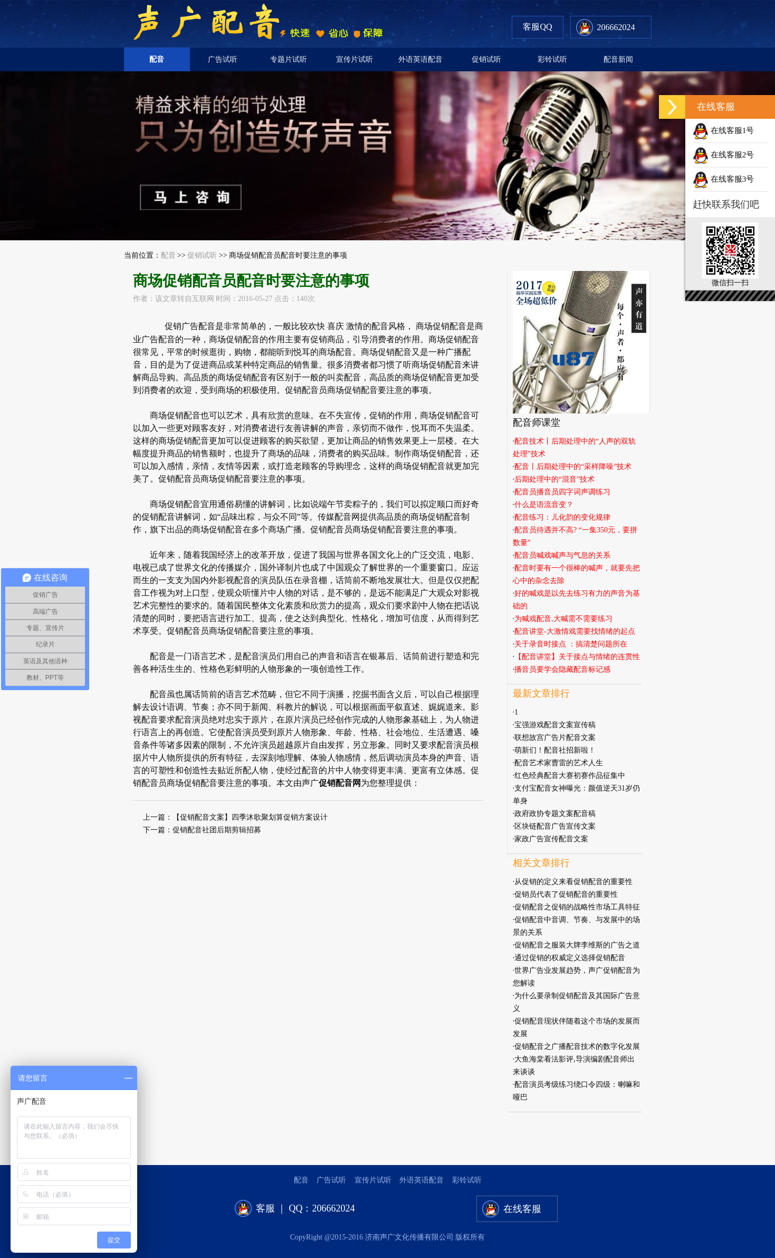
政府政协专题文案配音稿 (555, 814)
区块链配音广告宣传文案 (555, 826)
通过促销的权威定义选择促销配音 (569, 958)
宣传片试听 (354, 59)
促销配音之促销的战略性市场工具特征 (577, 907)
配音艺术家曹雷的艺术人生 (558, 763)
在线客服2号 (723, 155)
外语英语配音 (420, 59)
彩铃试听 (552, 59)
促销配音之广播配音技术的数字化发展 (577, 1046)
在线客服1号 (723, 130)
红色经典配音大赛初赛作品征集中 (569, 776)
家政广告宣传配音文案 (551, 839)
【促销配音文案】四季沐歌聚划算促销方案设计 (250, 817)
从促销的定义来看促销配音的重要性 (573, 882)
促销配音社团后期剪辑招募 (217, 830)
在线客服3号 (723, 179)
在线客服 (522, 1209)
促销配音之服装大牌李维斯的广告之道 (577, 945)
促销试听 (486, 59)
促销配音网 (340, 782)
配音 (156, 59)
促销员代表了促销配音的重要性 (566, 894)
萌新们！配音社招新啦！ (555, 750)
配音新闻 (618, 59)
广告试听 (222, 59)
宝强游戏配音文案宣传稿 (555, 725)
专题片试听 (288, 59)
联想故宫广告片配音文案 (555, 737)
